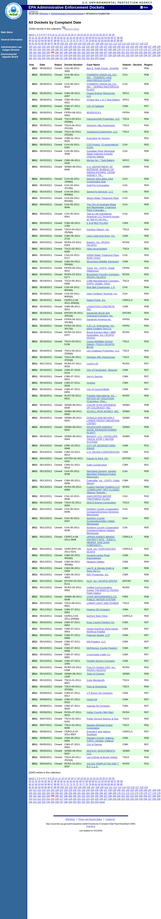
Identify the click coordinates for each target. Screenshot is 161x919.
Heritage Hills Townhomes (101, 357)
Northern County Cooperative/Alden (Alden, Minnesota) (101, 521)
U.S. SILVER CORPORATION (103, 452)
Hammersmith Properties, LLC (103, 118)
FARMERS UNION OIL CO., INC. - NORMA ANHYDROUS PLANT (103, 87)
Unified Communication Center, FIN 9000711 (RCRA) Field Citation (103, 590)
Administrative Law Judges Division (12, 48)
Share (145, 7)
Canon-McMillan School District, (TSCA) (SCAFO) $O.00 (101, 344)
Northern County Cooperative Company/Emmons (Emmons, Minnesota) (103, 512)
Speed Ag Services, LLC (100, 191)
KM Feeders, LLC (96, 641)
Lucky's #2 (92, 363)
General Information (12, 39)
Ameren (91, 382)
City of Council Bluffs (98, 389)
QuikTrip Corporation (98, 185)
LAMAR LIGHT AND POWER (103, 603)
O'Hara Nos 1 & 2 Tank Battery (103, 99)
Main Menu (7, 32)
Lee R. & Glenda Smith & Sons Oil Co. (100, 569)
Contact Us (33, 11)
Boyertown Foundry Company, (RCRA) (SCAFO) (103, 276)
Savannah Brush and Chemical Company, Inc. (100, 314)
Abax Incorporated (97, 248)
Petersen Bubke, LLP (98, 635)
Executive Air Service (98, 138)
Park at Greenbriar (97, 686)
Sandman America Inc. (99, 319)
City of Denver (94, 744)
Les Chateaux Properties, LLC (103, 350)
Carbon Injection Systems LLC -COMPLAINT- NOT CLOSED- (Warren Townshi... (103, 489)
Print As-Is (90, 826)
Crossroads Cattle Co (98, 654)
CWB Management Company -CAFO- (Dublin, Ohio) (103, 282)
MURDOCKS (94, 112)
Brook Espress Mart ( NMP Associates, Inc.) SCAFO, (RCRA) (101, 335)
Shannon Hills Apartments (101, 125)
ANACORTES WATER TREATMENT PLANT (99, 497)
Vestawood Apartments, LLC (102, 131)
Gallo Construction (97, 464)
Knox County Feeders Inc (101, 622)
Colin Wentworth (96, 680)
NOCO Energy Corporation (101, 502)
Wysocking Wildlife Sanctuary (103, 261)
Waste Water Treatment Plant (103, 198)
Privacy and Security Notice (90, 819)
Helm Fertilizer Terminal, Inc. (102, 293)
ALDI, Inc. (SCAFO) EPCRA (102, 581)
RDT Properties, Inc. (98, 574)
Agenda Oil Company (98, 705)
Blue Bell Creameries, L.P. (101, 287)
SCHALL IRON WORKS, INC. (103, 411)
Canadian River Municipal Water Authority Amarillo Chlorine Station (101, 154)
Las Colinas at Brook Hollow (102, 757)
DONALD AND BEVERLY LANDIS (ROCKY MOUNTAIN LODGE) (103, 420)
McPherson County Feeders (102, 648)
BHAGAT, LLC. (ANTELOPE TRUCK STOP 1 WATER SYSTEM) (102, 439)
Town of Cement (95, 673)
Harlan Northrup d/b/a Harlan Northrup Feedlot (102, 630)
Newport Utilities (95, 561)
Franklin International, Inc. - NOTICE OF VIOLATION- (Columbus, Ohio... (102, 398)
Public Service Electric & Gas (102, 718)
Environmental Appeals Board (10, 55)
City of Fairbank (95, 106)
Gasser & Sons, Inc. (98, 458)
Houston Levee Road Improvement (98, 557)
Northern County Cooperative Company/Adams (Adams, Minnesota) (103, 530)
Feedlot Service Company (101, 660)
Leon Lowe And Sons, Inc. (101, 235)
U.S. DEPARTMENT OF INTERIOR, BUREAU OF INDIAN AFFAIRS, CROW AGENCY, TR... (101, 171)
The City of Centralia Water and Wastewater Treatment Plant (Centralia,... (101, 207)
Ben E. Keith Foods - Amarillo (103, 68)
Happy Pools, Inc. (96, 300)
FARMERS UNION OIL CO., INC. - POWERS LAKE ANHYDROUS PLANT (102, 77)
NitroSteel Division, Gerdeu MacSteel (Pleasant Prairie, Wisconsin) (102, 474)
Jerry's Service (95, 376)
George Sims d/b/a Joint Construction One (100, 180)
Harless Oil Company (98, 609)
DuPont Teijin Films (97, 615)
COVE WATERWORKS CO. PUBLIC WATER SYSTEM (102, 598)
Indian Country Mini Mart (100, 712)
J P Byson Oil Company (100, 693)
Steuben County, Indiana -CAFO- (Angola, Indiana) (101, 739)
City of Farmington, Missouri (102, 370)
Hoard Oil (92, 699)
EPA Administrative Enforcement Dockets (67, 14)
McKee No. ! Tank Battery (101, 160)
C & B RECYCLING (97, 223)
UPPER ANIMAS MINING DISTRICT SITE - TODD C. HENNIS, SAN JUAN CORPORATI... (101, 541)
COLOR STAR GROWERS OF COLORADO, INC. (101, 406)
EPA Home (43, 14)
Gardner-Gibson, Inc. (98, 229)
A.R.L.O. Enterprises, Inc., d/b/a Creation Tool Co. (101, 327)
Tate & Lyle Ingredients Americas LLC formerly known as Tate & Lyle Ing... (103, 216)
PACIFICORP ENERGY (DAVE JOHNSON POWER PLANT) (102, 430)
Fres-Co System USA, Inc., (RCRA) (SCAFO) (101, 669)
